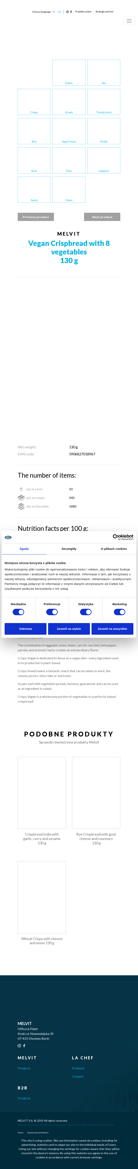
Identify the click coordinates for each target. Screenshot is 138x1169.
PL (54, 11)
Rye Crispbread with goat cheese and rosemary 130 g (96, 838)
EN (59, 11)
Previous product (36, 217)
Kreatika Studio (37, 1124)
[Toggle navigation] (129, 21)
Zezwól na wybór (69, 628)
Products (24, 1068)
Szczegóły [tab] (69, 548)
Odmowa (25, 628)
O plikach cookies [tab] (114, 548)
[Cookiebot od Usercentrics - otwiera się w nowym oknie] (115, 537)
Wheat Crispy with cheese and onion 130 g (42, 940)
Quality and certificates (37, 1132)
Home (20, 1132)
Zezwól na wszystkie (112, 628)
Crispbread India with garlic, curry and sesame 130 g (42, 838)
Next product (102, 217)
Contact (77, 1076)
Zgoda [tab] (24, 548)
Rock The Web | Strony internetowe (91, 1124)
